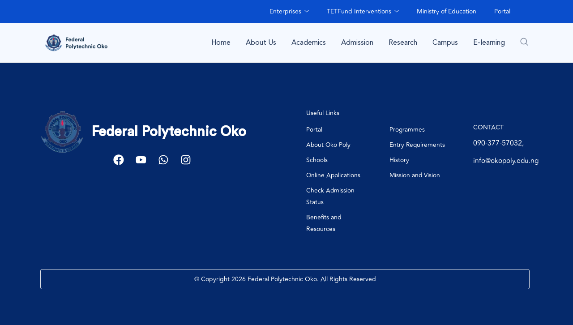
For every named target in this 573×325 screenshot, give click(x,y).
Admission (357, 42)
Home (221, 42)
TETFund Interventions (363, 11)
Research (403, 42)
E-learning (489, 42)
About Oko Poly (328, 145)
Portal (502, 11)
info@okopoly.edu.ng (508, 160)
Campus (445, 42)
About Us (261, 42)
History (399, 160)
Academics (308, 42)
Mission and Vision (415, 175)
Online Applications (334, 175)
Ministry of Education (446, 11)
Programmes (407, 129)
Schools (317, 160)
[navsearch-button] (524, 42)
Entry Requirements (417, 145)
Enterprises (289, 11)
